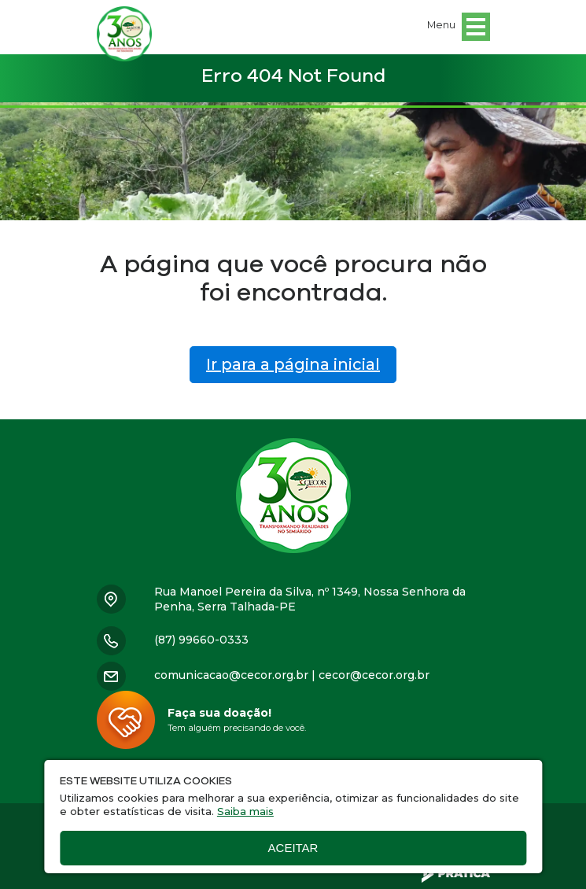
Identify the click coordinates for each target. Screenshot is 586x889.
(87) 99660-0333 (201, 640)
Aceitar (293, 847)
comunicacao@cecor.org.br (231, 675)
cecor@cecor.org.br (374, 675)
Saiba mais (245, 811)
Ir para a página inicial (293, 364)
